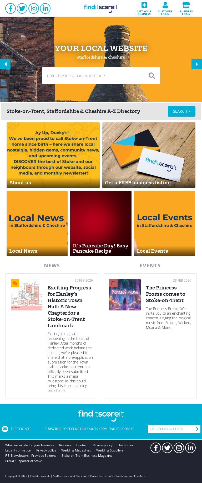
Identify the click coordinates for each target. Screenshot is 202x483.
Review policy (102, 445)
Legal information (18, 450)
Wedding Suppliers (110, 450)
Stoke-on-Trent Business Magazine (87, 455)
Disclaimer (125, 445)
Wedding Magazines (76, 450)
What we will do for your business (29, 445)
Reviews (65, 445)
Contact (82, 445)
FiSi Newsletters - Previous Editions (30, 455)
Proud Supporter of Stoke (23, 461)
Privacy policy (46, 450)
